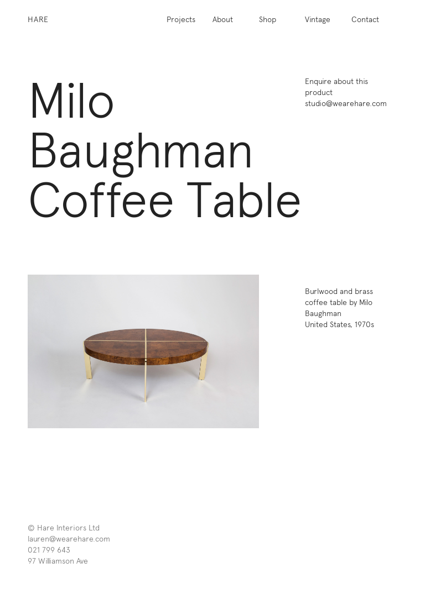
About (222, 19)
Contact (365, 19)
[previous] (85, 351)
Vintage (317, 19)
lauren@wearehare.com (69, 538)
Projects (181, 19)
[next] (201, 351)
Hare (38, 19)
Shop (267, 19)
